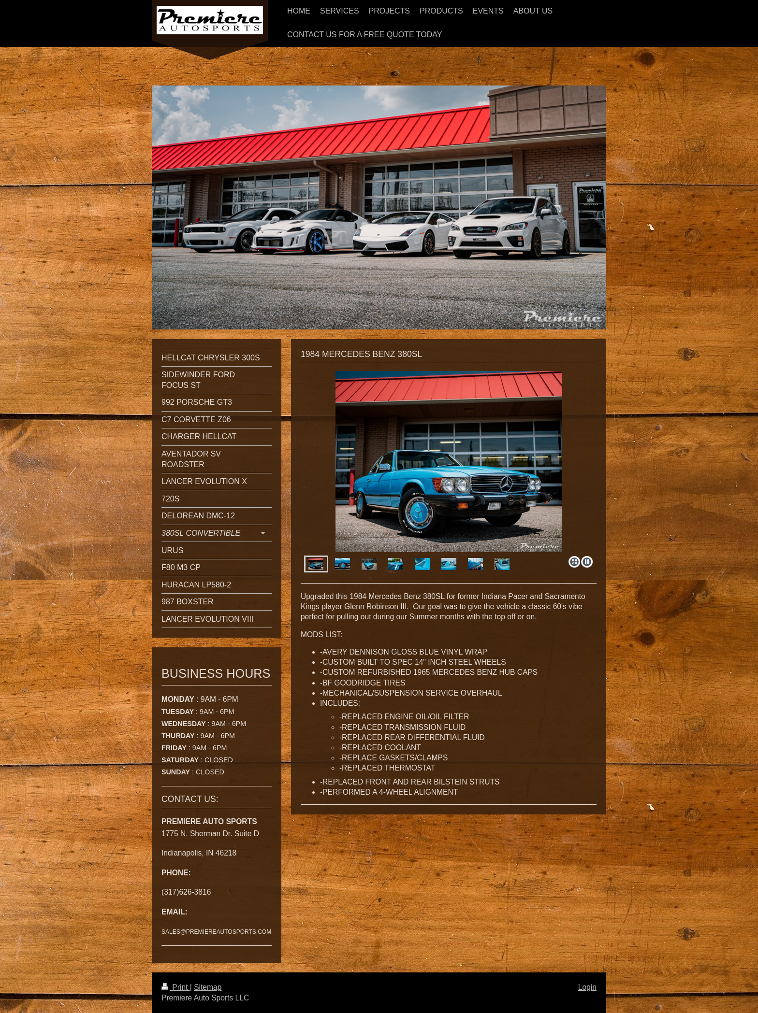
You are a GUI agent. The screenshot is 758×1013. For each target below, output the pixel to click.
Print (175, 987)
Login (587, 987)
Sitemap (207, 987)
